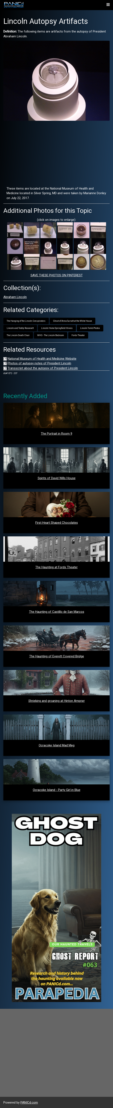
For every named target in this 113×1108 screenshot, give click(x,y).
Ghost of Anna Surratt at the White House (72, 321)
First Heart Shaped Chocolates (56, 523)
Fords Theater (78, 335)
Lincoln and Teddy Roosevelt (20, 328)
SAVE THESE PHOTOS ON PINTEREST (57, 275)
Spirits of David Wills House (57, 478)
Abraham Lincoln (15, 297)
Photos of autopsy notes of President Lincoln (39, 363)
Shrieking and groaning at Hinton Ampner (56, 701)
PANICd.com (29, 1102)
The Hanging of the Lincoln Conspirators (26, 321)
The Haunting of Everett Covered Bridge (56, 656)
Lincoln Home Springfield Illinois (57, 328)
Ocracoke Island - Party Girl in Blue (56, 790)
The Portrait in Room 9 (56, 433)
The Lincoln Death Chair (18, 335)
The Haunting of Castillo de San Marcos (56, 612)
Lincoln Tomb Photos (90, 328)
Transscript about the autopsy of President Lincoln (43, 368)
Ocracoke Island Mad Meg (56, 745)
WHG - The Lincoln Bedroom (50, 335)
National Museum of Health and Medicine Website (42, 359)
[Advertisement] (56, 153)
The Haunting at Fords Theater (56, 567)
